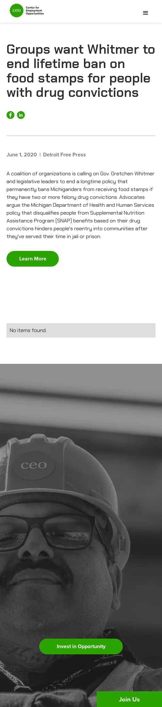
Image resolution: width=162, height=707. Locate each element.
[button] (145, 13)
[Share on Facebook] (10, 115)
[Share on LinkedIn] (21, 115)
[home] (25, 13)
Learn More (32, 258)
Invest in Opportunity (81, 646)
